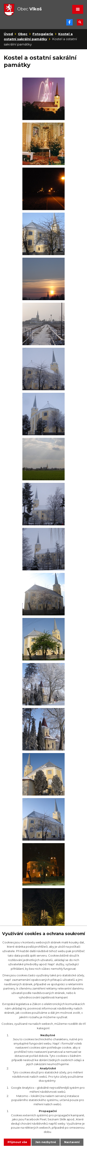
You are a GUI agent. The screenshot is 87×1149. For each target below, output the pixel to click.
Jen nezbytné (45, 1142)
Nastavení (72, 1142)
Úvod (8, 34)
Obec (22, 34)
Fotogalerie (43, 34)
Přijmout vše (17, 1142)
